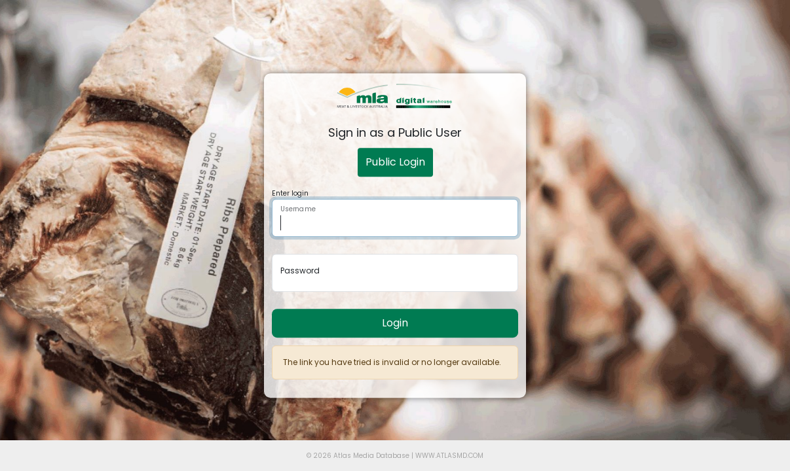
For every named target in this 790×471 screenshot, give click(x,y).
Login (395, 322)
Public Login (395, 161)
